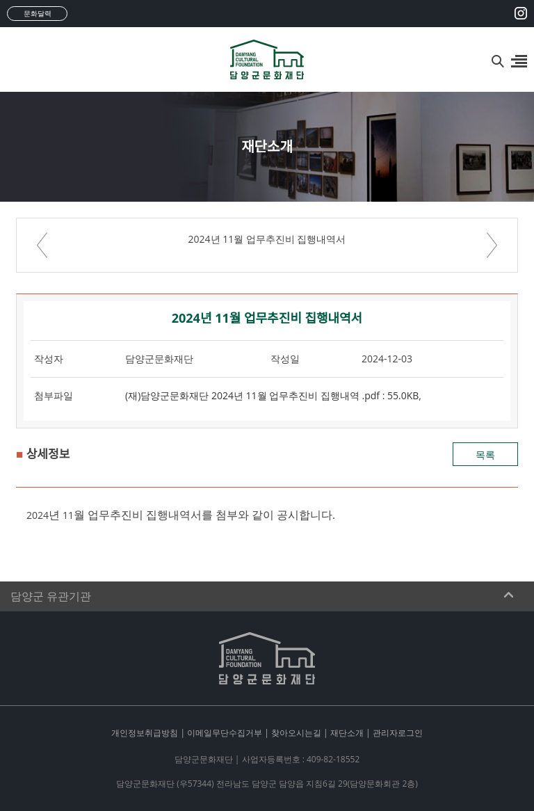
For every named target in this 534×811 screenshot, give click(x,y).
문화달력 (37, 13)
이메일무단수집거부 (224, 733)
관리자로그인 (398, 733)
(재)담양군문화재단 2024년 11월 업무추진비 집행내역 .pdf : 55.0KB (272, 395)
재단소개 (347, 733)
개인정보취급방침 (144, 733)
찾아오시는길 (296, 733)
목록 (485, 454)
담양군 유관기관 (50, 596)
